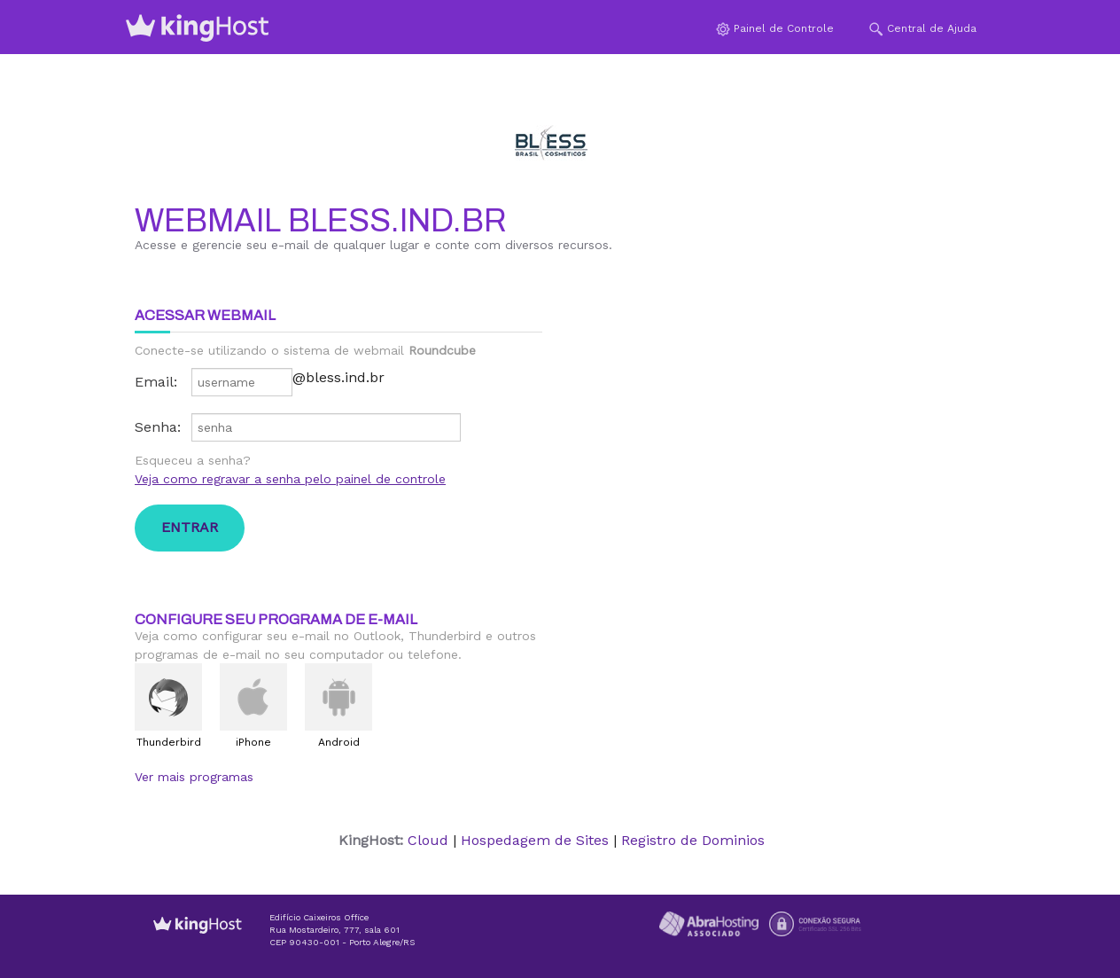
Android (339, 742)
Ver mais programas (194, 777)
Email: (156, 381)
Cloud (428, 840)
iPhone (253, 742)
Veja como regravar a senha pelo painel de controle (290, 479)
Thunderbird (168, 742)
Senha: (158, 427)
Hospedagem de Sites (535, 840)
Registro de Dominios (693, 840)
